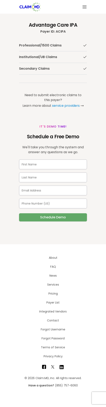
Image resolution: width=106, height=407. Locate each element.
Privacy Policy (53, 356)
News (53, 276)
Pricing (53, 294)
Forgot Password (53, 338)
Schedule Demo (53, 217)
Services (53, 285)
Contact (53, 320)
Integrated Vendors (53, 311)
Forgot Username (53, 329)
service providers (66, 105)
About (53, 258)
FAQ (53, 267)
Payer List (53, 302)
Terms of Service (53, 347)
